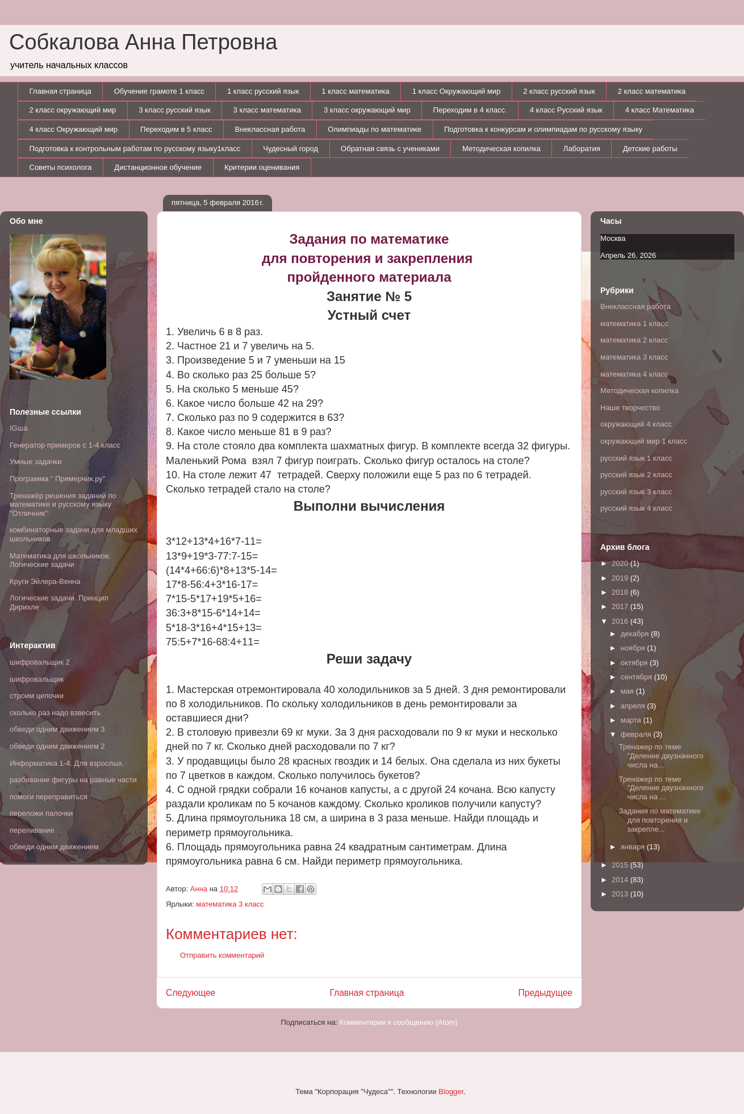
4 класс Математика (659, 110)
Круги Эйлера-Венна (45, 581)
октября (635, 662)
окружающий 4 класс (636, 424)
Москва (612, 238)
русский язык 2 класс (636, 474)
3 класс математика (267, 110)
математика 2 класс (634, 340)
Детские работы (650, 148)
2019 (621, 578)
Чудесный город (290, 148)
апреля (634, 706)
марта (632, 720)
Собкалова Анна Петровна (143, 42)
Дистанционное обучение (158, 167)
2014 (621, 879)
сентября (637, 677)
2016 (621, 621)
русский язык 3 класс (636, 491)
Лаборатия (581, 148)
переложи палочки (41, 813)
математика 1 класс (634, 323)
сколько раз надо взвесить (55, 712)
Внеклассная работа (270, 129)
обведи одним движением (54, 846)
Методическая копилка (501, 148)
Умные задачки (35, 461)
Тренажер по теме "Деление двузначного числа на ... (660, 788)
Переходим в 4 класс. (470, 110)
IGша (18, 428)
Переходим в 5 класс (176, 129)
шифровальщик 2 (40, 662)
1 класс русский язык (263, 91)
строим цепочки (37, 695)
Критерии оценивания (261, 167)
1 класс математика (355, 91)
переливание (32, 830)
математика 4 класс (634, 374)
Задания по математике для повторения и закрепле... (659, 820)
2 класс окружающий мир (73, 110)
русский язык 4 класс (636, 508)
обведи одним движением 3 (57, 729)
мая (628, 691)
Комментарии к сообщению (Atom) (399, 1022)
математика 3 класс (230, 904)
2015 (621, 865)
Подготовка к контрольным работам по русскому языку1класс (135, 148)
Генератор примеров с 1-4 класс (65, 445)
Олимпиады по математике (374, 129)
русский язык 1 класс (636, 458)
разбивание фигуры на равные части (73, 779)
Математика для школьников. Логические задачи (60, 560)
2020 (621, 563)
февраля (637, 734)
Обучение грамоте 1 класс (159, 91)
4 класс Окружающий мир (74, 129)
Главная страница (60, 91)
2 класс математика (652, 91)
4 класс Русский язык (566, 110)
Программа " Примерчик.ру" (57, 478)
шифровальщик (37, 679)
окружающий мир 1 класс (643, 441)
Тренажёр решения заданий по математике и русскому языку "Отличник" (63, 504)
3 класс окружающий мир (367, 110)
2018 (621, 592)
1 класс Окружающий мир (456, 91)
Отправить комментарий (222, 955)
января (634, 846)
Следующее (190, 993)
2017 (621, 606)
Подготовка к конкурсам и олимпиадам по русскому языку (543, 129)
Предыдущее (545, 993)
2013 (621, 894)
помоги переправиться (48, 796)
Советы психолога (61, 167)
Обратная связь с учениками (390, 148)
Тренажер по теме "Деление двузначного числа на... (660, 755)
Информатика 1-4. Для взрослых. (67, 763)
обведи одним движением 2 (57, 746)
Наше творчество (630, 407)
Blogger (450, 1091)
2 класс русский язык (559, 91)
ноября (634, 648)
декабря (636, 633)
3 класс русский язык (174, 110)
